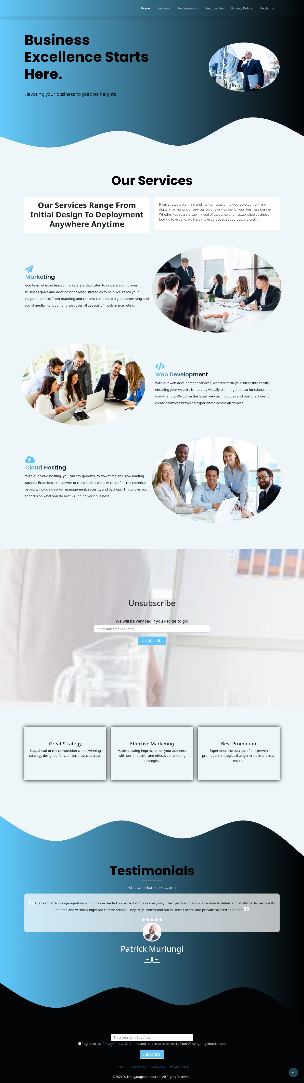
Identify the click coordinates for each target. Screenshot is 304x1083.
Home (145, 8)
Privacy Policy (241, 8)
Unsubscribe (214, 8)
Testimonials (187, 8)
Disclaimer (268, 8)
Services (164, 8)
